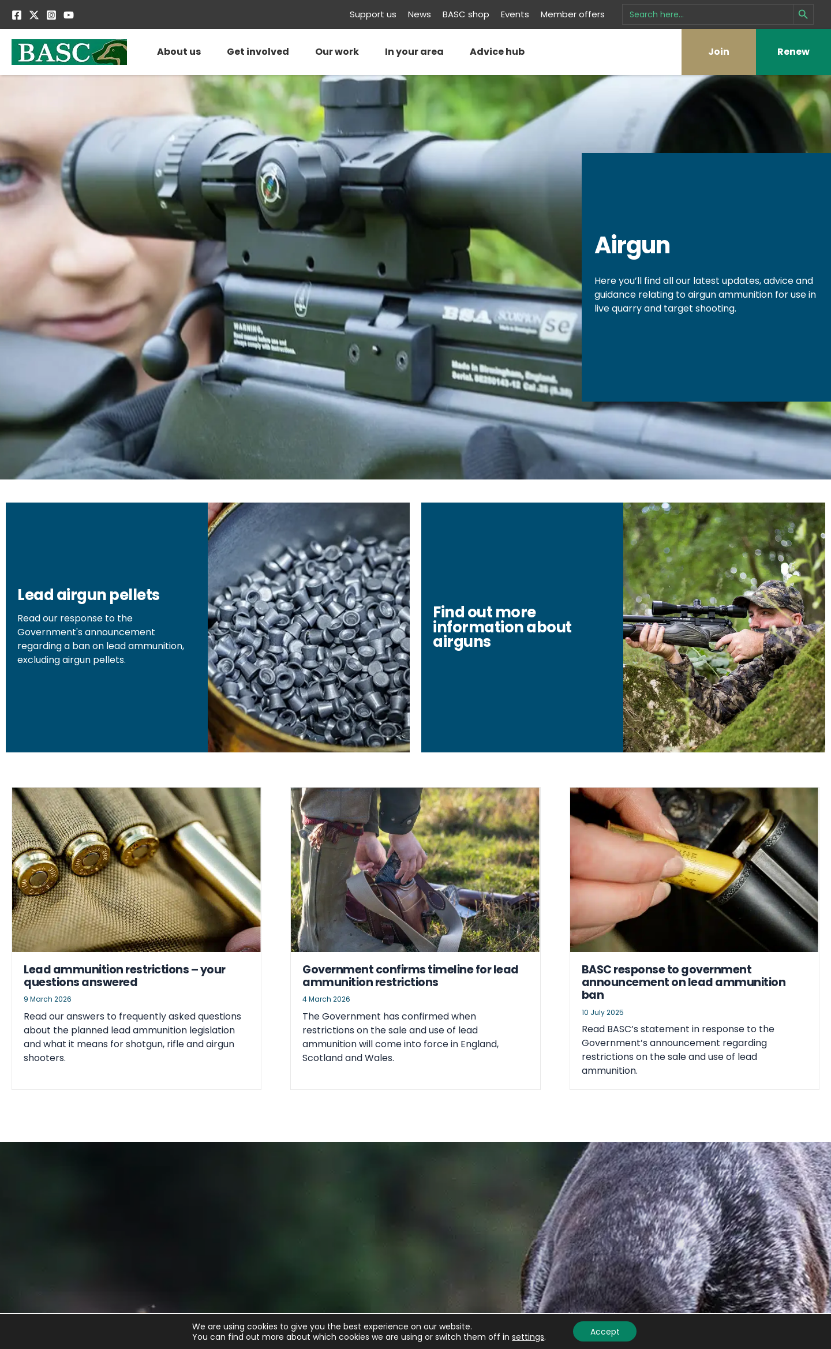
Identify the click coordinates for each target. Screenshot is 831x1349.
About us (179, 51)
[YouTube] (68, 15)
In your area (414, 51)
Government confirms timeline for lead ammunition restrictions (410, 996)
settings (527, 1336)
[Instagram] (51, 15)
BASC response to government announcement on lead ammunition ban (684, 1003)
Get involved (258, 51)
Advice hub (497, 51)
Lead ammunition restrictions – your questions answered (125, 996)
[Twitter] (34, 15)
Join (718, 51)
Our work (337, 51)
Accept (605, 1331)
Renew (793, 51)
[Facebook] (17, 15)
